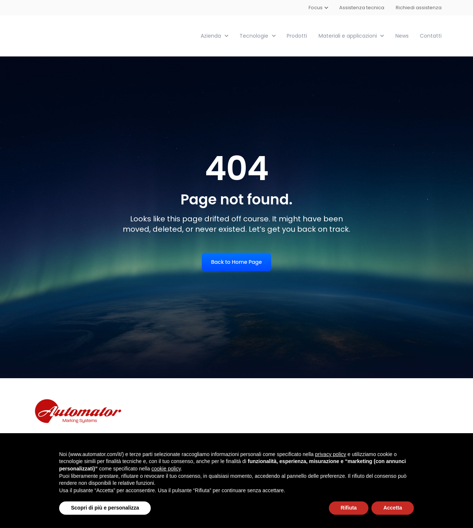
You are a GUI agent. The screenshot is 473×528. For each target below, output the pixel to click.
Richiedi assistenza (419, 7)
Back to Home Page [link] (236, 261)
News (402, 35)
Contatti (431, 35)
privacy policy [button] (330, 454)
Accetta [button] (392, 508)
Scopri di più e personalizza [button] (105, 508)
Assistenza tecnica (362, 7)
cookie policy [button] (166, 469)
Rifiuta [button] (349, 508)
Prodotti (297, 35)
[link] (73, 35)
